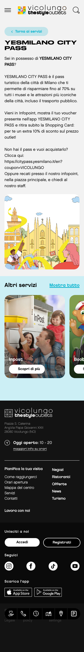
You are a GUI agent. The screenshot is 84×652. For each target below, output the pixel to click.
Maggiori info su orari (30, 449)
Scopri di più (29, 369)
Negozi (57, 470)
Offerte (59, 484)
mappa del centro (19, 488)
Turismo (58, 498)
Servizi (9, 493)
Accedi (22, 542)
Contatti (10, 498)
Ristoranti (61, 477)
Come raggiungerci (20, 477)
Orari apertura (16, 482)
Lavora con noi (17, 510)
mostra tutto (65, 286)
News (56, 491)
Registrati (62, 542)
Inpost (16, 360)
